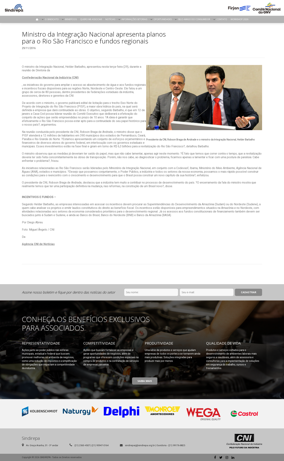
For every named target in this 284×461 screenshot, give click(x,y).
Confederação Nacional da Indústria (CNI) (50, 77)
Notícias (110, 19)
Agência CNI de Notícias (38, 244)
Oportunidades (163, 19)
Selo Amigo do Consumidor (194, 19)
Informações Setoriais (134, 19)
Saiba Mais (144, 381)
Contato (221, 19)
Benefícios (71, 19)
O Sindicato (52, 19)
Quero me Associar (91, 19)
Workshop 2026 (239, 19)
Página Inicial (37, 19)
